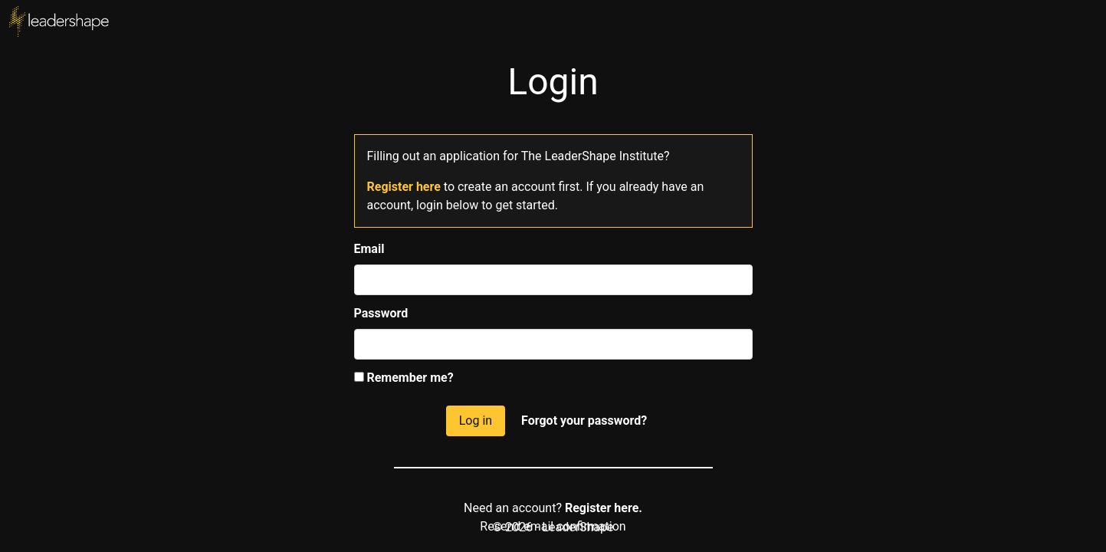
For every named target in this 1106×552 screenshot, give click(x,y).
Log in (475, 420)
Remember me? (404, 377)
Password (381, 313)
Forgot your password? (584, 420)
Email (369, 249)
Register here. (603, 508)
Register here (404, 186)
